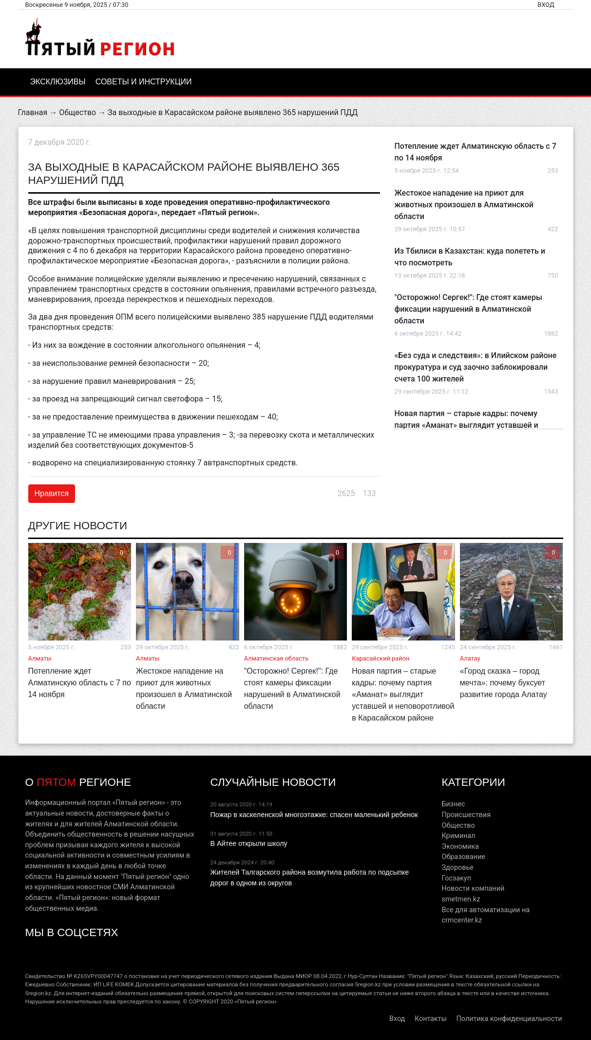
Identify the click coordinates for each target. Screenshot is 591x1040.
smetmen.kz (460, 899)
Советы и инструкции (143, 82)
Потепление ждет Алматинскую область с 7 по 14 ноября (79, 683)
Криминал (458, 836)
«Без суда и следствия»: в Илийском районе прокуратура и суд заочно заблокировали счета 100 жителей (476, 367)
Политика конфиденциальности (509, 1019)
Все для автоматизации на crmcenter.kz (485, 915)
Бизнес (453, 804)
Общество (77, 112)
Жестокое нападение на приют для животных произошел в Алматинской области (464, 204)
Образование (463, 857)
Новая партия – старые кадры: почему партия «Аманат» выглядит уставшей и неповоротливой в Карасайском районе (468, 425)
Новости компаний (472, 888)
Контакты (431, 1019)
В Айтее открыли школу (248, 843)
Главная (33, 112)
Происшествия (466, 815)
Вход (545, 4)
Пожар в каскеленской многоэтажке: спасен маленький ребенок (314, 815)
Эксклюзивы (58, 82)
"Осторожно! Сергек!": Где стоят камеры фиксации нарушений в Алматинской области (468, 309)
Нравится (52, 493)
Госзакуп (456, 878)
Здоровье (457, 867)
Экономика (460, 846)
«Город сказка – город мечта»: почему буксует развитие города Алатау (503, 683)
